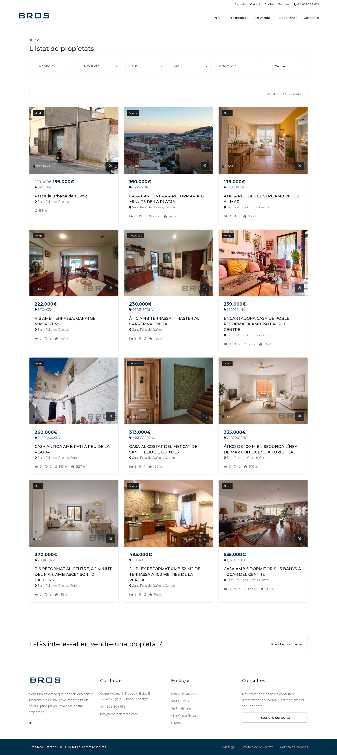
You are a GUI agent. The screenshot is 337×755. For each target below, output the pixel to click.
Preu (190, 66)
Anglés (269, 4)
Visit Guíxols (180, 701)
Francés (283, 4)
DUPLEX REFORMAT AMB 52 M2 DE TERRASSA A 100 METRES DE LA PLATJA (164, 574)
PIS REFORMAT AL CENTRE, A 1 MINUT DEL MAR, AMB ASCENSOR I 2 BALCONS (73, 574)
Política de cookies (294, 747)
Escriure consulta (275, 718)
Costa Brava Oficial (185, 694)
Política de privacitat (257, 747)
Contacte (311, 18)
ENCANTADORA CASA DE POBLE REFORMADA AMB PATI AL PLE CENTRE (256, 324)
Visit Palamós (181, 708)
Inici (217, 18)
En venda (262, 18)
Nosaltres (287, 18)
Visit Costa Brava (183, 716)
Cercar (280, 66)
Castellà (240, 4)
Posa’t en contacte (286, 644)
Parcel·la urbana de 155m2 (61, 196)
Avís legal (228, 747)
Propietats (237, 18)
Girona (176, 723)
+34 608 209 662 (306, 4)
